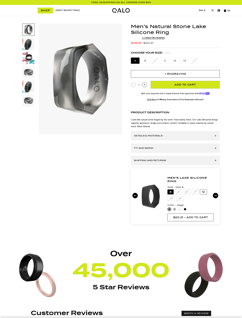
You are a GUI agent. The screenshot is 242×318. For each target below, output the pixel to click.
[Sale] (202, 10)
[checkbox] (97, 290)
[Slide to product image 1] (28, 29)
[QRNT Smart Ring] (67, 10)
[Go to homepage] (121, 10)
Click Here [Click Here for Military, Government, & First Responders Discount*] (151, 99)
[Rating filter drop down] (71, 289)
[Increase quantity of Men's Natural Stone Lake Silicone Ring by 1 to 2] (144, 84)
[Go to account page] (218, 10)
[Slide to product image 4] (28, 72)
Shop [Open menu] (45, 10)
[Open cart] (225, 10)
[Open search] (212, 10)
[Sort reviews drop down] (44, 289)
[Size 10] (155, 61)
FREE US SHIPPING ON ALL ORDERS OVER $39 (121, 2)
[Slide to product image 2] (28, 44)
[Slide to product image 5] (28, 86)
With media (98, 289)
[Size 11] (165, 61)
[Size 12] (174, 61)
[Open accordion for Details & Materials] (175, 135)
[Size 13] (184, 61)
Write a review (196, 251)
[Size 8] (135, 61)
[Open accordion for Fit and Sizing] (175, 148)
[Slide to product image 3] (28, 58)
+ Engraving (175, 73)
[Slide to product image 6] (28, 100)
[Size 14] (194, 61)
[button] (78, 261)
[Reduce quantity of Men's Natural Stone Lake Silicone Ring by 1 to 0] (133, 84)
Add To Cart (185, 84)
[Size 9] (145, 61)
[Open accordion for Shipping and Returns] (175, 160)
